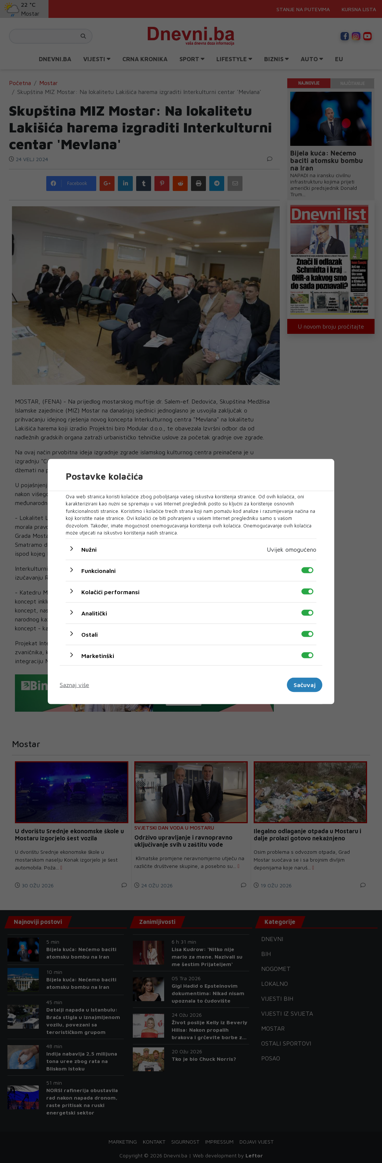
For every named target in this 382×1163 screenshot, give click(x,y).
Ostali (89, 634)
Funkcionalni (98, 570)
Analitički (94, 612)
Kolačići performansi (110, 591)
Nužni (89, 549)
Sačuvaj (305, 684)
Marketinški (97, 655)
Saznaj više (74, 684)
